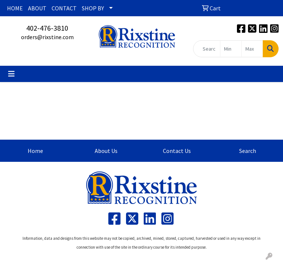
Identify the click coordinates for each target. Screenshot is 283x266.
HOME (15, 8)
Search (247, 150)
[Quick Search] (206, 48)
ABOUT (37, 8)
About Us (106, 150)
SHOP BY (93, 8)
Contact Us (177, 150)
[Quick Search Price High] (252, 48)
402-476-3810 (47, 28)
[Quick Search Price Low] (231, 48)
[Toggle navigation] (11, 74)
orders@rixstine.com (47, 37)
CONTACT (64, 8)
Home (35, 150)
